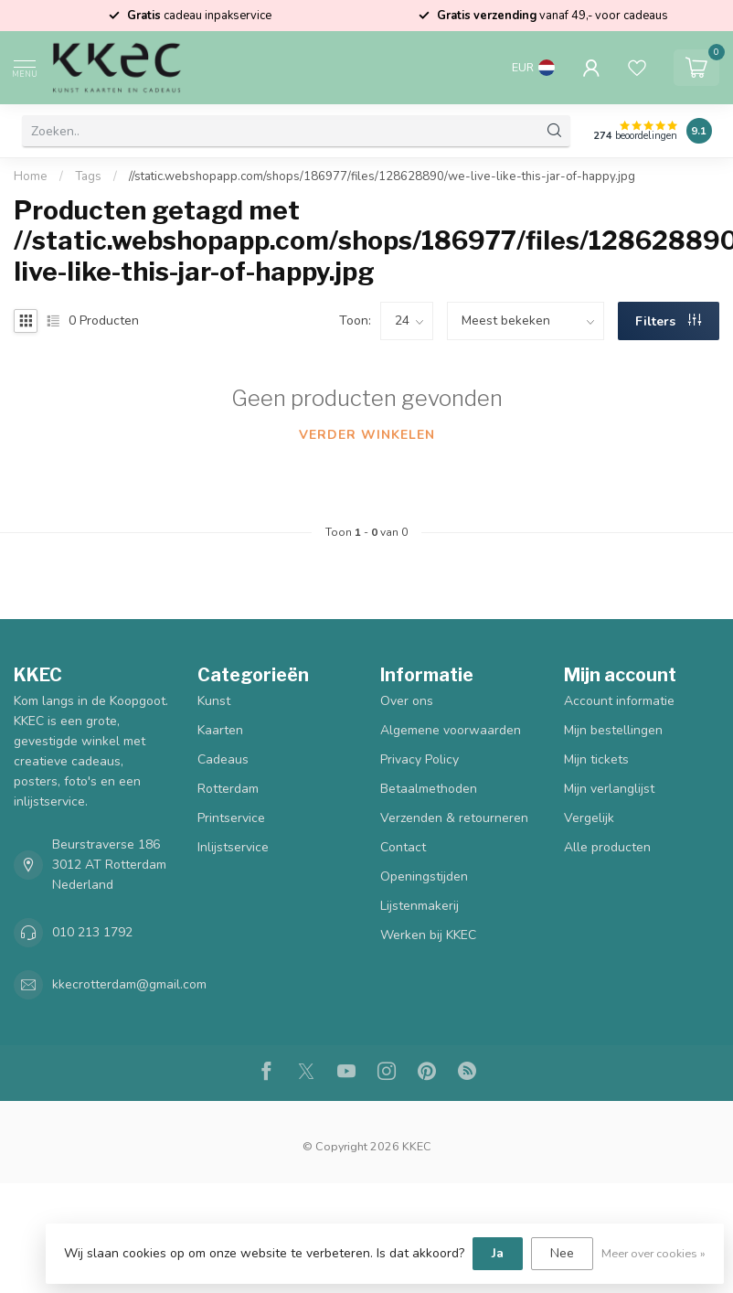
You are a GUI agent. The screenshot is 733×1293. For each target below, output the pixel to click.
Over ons (406, 701)
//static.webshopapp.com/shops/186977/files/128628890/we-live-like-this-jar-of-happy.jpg (382, 176)
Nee (562, 1253)
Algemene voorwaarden (450, 730)
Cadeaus (223, 759)
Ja (498, 1253)
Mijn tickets (596, 759)
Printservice (231, 818)
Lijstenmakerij (419, 905)
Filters (668, 321)
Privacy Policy (419, 759)
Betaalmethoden (428, 788)
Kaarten (220, 730)
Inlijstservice (233, 847)
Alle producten (607, 847)
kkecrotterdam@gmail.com (129, 984)
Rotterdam (228, 788)
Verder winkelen (367, 434)
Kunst (213, 701)
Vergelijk (589, 818)
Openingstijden (424, 876)
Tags (88, 176)
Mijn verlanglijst (609, 788)
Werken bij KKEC (428, 935)
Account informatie (619, 701)
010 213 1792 (92, 932)
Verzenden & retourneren (454, 818)
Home (31, 176)
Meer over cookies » (653, 1253)
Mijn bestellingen (613, 730)
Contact (403, 847)
